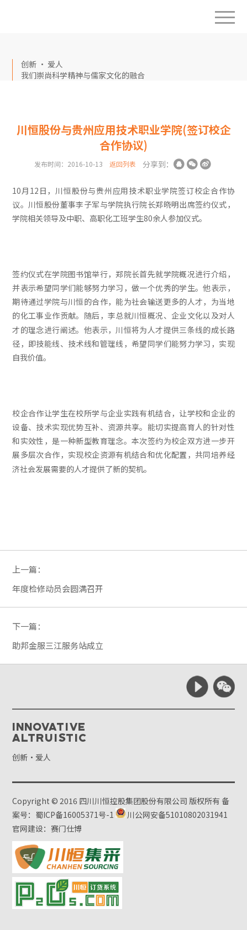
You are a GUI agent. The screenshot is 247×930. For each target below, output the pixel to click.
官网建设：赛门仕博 (47, 828)
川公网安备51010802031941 (171, 814)
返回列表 (122, 163)
